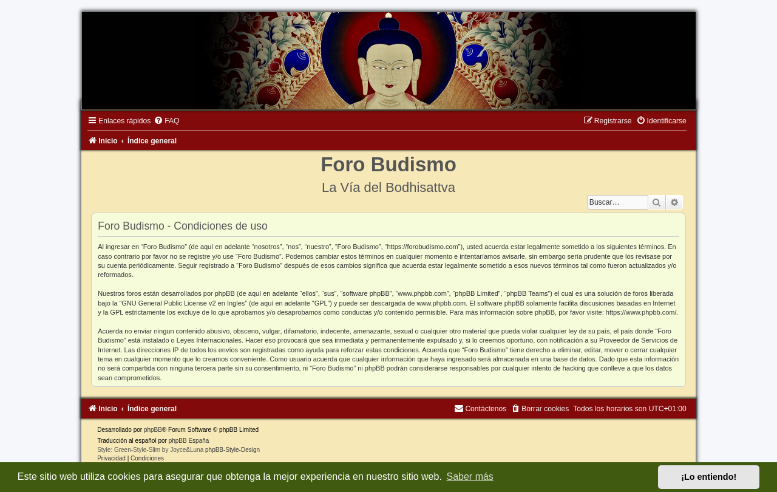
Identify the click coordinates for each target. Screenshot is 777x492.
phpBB (153, 429)
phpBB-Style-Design (232, 449)
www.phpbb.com (441, 303)
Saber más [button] (470, 476)
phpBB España (189, 440)
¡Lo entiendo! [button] (708, 477)
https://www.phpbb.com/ (641, 312)
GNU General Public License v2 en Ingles (183, 303)
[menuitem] (166, 121)
